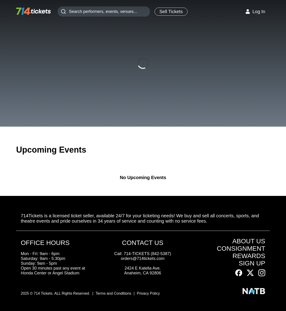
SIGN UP (252, 263)
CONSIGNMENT (241, 248)
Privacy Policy (148, 293)
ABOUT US (248, 241)
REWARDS (248, 255)
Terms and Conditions (113, 293)
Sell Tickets (171, 11)
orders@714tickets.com (142, 258)
